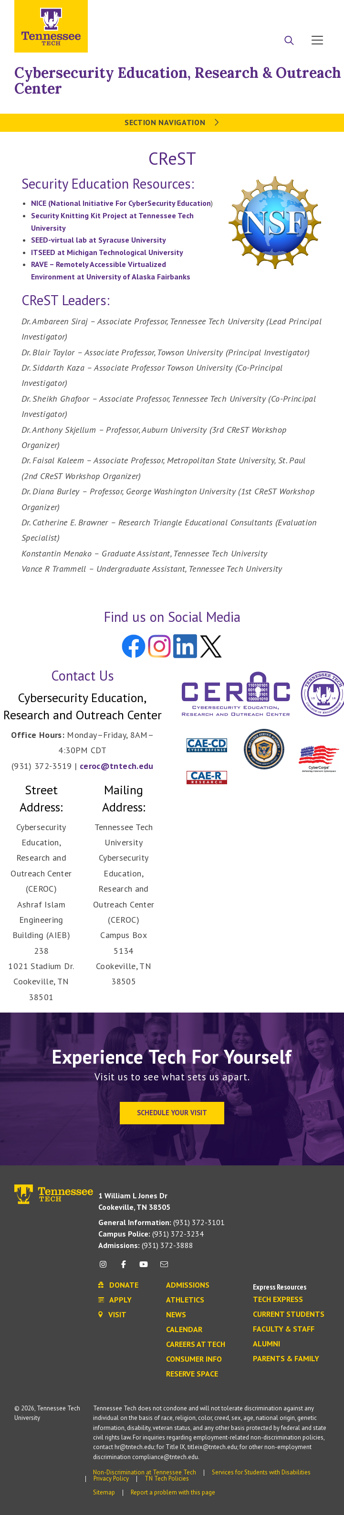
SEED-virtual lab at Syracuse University (98, 240)
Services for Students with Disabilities (261, 1472)
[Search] (289, 41)
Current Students (288, 1314)
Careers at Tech (195, 1344)
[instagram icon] (105, 1267)
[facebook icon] (124, 1267)
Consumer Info (194, 1359)
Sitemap (104, 1492)
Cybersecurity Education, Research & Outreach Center (177, 80)
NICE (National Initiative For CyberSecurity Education (121, 203)
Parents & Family (286, 1359)
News (176, 1315)
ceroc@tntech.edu (117, 765)
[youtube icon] (144, 1267)
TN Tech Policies (167, 1478)
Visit (314, 11)
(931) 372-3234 (151, 1233)
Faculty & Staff (283, 1329)
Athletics (185, 1300)
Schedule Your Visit (172, 1112)
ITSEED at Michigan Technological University (107, 252)
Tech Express (278, 1299)
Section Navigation (172, 122)
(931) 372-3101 (161, 1222)
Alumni (266, 1344)
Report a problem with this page (173, 1492)
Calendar (184, 1329)
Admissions (187, 1285)
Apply (242, 11)
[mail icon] (164, 1267)
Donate (279, 11)
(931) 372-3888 (145, 1245)
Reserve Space (192, 1374)
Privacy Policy (111, 1478)
